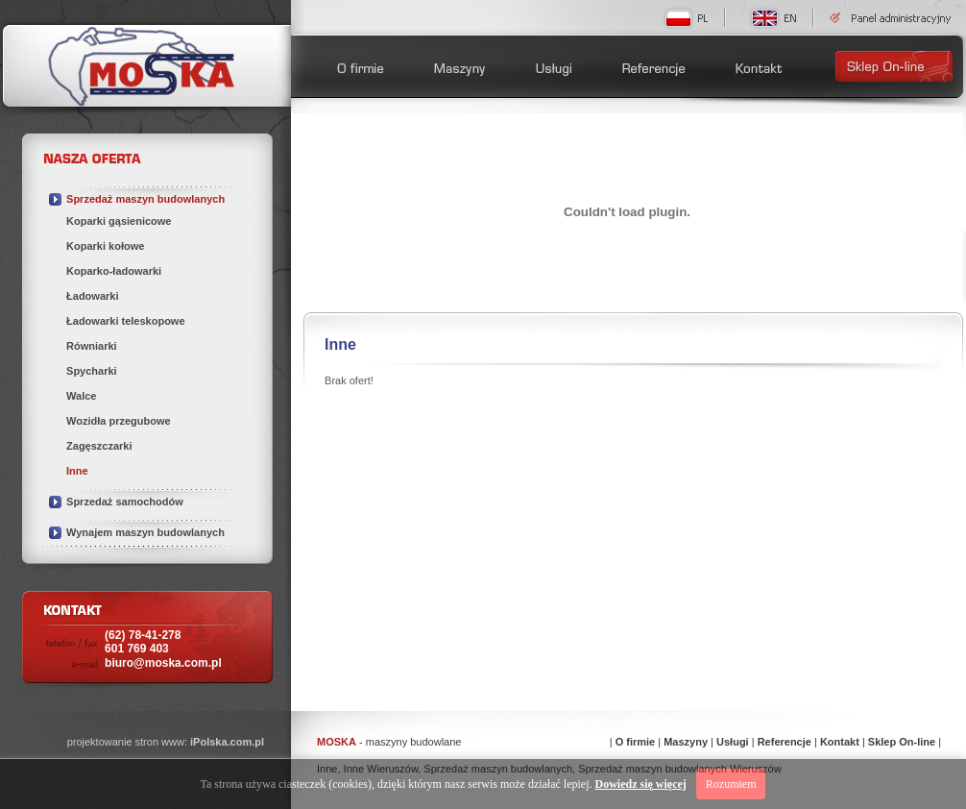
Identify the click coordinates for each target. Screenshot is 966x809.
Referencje (784, 742)
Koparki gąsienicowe (118, 221)
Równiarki (91, 346)
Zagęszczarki (99, 446)
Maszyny (686, 742)
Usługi (732, 742)
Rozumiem (731, 784)
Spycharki (91, 371)
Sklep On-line (901, 742)
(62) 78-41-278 (143, 641)
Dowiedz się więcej (641, 784)
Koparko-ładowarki (113, 271)
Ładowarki (92, 296)
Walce (81, 396)
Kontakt (839, 742)
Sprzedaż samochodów (124, 501)
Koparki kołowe (105, 246)
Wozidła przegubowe (118, 421)
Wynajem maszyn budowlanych (145, 532)
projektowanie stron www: (165, 742)
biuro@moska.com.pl (163, 663)
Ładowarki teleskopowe (125, 321)
